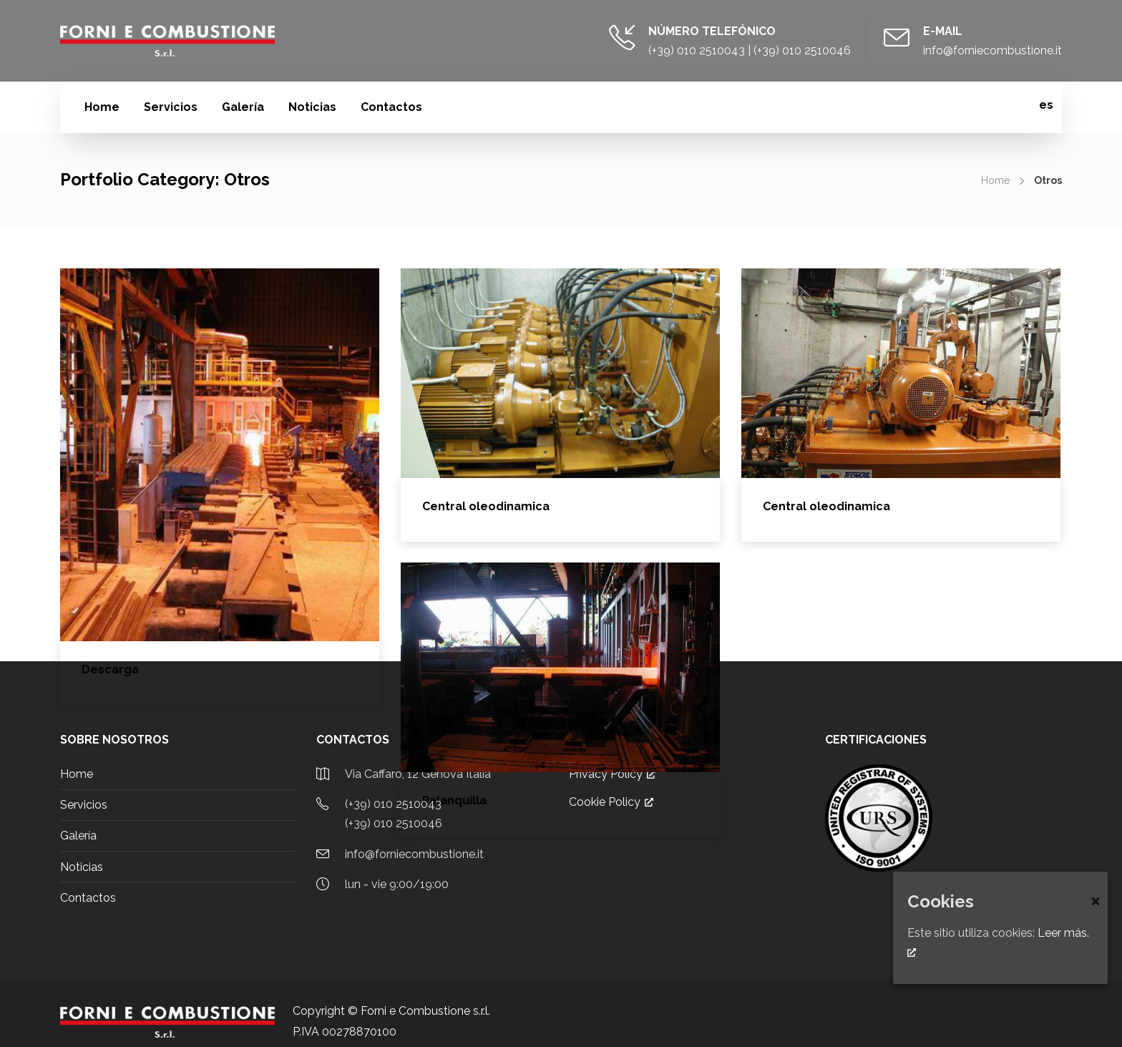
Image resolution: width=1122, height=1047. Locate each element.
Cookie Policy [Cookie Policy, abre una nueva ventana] (611, 802)
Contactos (391, 107)
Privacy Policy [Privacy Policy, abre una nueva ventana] (612, 774)
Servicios (170, 107)
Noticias (312, 107)
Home (101, 107)
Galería (243, 107)
